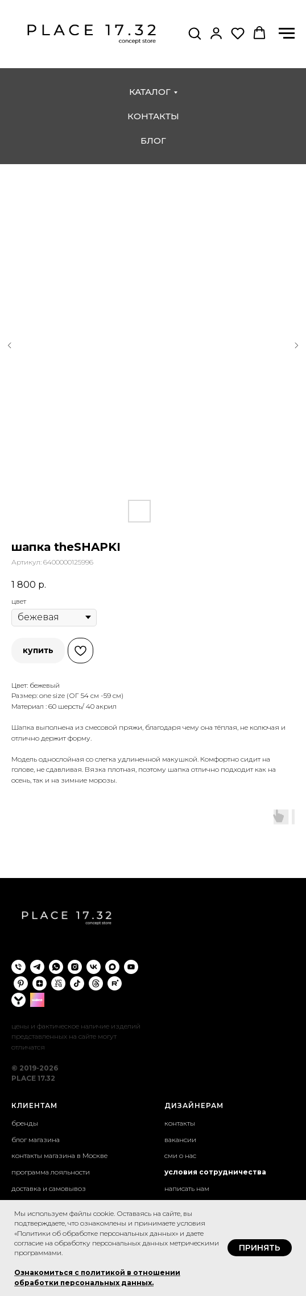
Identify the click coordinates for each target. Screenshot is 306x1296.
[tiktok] (77, 983)
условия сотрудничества (215, 1172)
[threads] (96, 983)
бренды (24, 1123)
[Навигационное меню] (287, 33)
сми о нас (180, 1155)
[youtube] (131, 967)
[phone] (18, 967)
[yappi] (18, 1000)
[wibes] (37, 1000)
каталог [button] (150, 91)
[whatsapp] (56, 967)
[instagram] (75, 967)
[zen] (39, 983)
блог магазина (35, 1139)
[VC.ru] (58, 983)
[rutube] (114, 983)
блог (153, 140)
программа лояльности (50, 1172)
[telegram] (37, 967)
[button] (194, 33)
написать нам (186, 1188)
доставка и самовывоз (48, 1188)
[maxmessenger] (112, 967)
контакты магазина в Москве (59, 1155)
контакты (153, 116)
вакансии (180, 1139)
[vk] (93, 967)
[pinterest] (21, 983)
